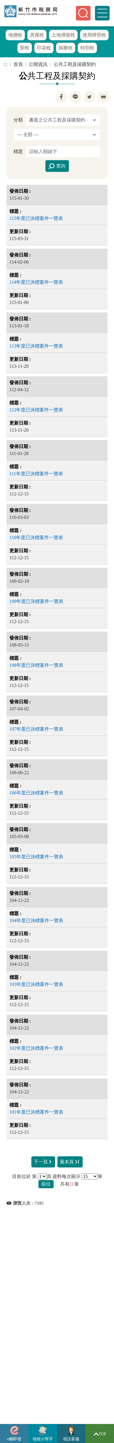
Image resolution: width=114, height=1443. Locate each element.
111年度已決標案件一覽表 (36, 474)
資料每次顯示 (66, 1177)
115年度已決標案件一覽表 (36, 219)
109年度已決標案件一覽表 (36, 602)
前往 (46, 1185)
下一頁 (43, 1163)
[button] (83, 13)
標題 (18, 152)
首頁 (18, 65)
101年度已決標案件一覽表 (36, 1113)
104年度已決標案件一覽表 (36, 921)
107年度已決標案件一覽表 (36, 730)
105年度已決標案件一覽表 (36, 857)
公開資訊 (38, 65)
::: (5, 65)
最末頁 (70, 1163)
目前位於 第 (24, 1177)
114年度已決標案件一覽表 (36, 283)
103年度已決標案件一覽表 (36, 985)
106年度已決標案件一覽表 (36, 793)
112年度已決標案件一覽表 (36, 410)
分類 (18, 121)
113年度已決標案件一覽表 (36, 347)
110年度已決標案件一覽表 (36, 538)
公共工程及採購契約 (75, 65)
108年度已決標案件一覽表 (36, 666)
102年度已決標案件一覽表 (36, 1049)
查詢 (57, 167)
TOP (99, 1434)
